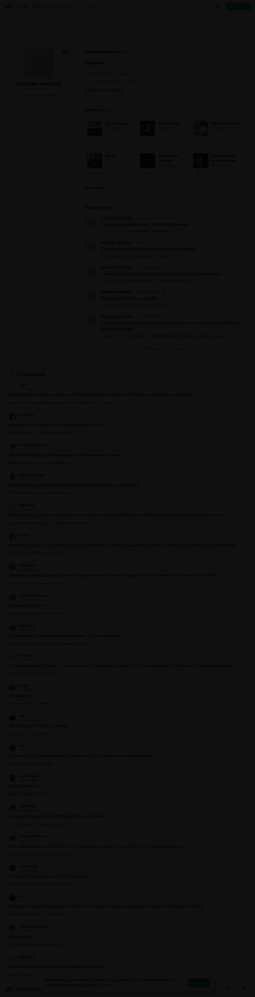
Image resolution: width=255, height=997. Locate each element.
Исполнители (59, 6)
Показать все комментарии (164, 348)
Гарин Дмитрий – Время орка (148, 231)
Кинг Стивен (109, 82)
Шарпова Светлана (116, 218)
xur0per (19, 686)
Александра (22, 565)
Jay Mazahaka (23, 866)
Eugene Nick (22, 626)
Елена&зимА (22, 806)
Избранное (99, 110)
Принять (199, 983)
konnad (19, 535)
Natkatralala (22, 505)
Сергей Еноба (23, 776)
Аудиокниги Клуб (25, 990)
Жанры (23, 6)
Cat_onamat (22, 415)
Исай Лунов (22, 656)
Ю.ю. (17, 896)
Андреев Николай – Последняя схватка (156, 281)
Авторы (39, 6)
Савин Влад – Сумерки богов (148, 305)
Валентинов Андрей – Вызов (147, 256)
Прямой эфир (31, 374)
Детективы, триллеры (116, 74)
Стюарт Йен (130, 82)
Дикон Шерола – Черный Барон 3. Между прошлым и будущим (176, 336)
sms (16, 716)
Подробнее (107, 985)
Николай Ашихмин (27, 475)
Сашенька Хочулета (28, 445)
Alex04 (18, 385)
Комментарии (101, 207)
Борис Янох (22, 957)
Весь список (97, 188)
